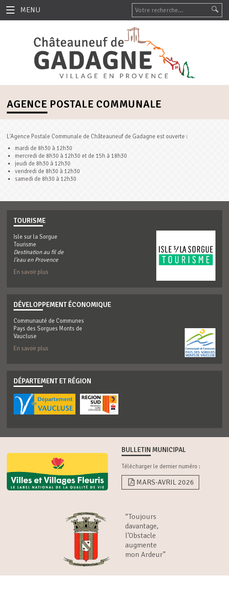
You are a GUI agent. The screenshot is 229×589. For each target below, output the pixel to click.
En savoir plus (31, 272)
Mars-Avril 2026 (160, 482)
